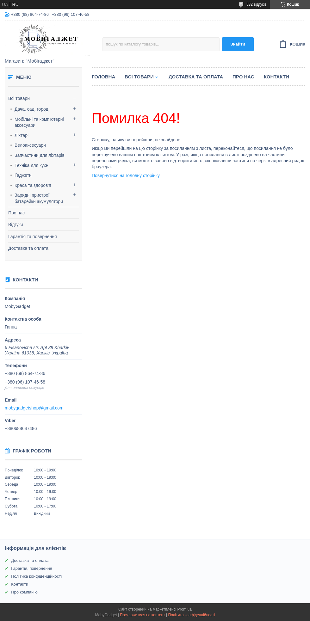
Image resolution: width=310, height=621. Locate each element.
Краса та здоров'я (33, 185)
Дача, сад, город (31, 109)
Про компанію (24, 592)
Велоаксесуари (30, 145)
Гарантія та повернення (32, 236)
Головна (103, 76)
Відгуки (15, 224)
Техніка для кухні (32, 165)
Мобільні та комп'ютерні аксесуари (39, 122)
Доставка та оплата (28, 248)
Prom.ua (184, 609)
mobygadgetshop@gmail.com (34, 407)
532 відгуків (256, 4)
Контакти (276, 76)
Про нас (16, 212)
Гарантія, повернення (31, 568)
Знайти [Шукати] (237, 44)
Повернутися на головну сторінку (126, 175)
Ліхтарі (21, 135)
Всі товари (19, 98)
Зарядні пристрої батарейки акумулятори (39, 198)
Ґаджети (23, 175)
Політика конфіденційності (36, 576)
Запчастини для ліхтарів (40, 155)
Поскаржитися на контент (142, 615)
